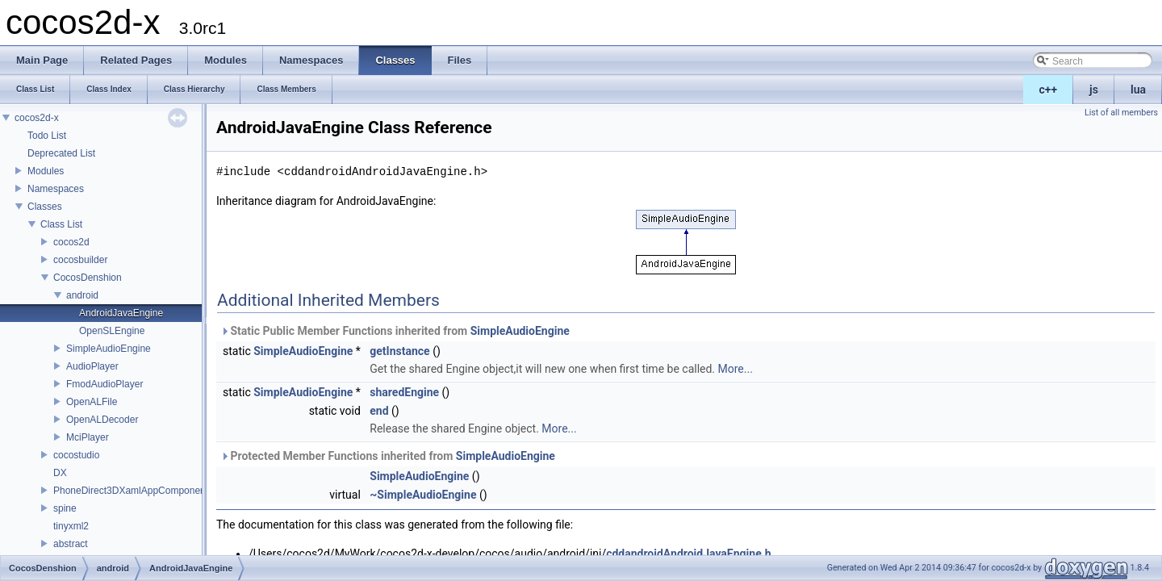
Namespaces (55, 188)
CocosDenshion (87, 277)
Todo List (46, 135)
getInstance (399, 351)
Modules (45, 171)
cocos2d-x (37, 117)
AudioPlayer (92, 366)
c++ (1048, 89)
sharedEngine (404, 392)
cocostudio (76, 455)
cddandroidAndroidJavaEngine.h (688, 553)
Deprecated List (61, 153)
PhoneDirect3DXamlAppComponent (130, 490)
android (82, 295)
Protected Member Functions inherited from (387, 455)
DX (60, 473)
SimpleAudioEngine (108, 348)
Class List (61, 224)
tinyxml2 (71, 526)
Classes (44, 206)
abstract (70, 544)
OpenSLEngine (111, 330)
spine (65, 508)
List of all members (1121, 112)
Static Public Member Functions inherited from (395, 330)
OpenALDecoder (102, 419)
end (379, 410)
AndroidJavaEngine (121, 313)
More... (735, 368)
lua (1138, 89)
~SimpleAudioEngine (423, 494)
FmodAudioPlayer (104, 384)
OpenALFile (91, 402)
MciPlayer (87, 437)
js (1093, 89)
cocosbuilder (80, 259)
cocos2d (71, 242)
